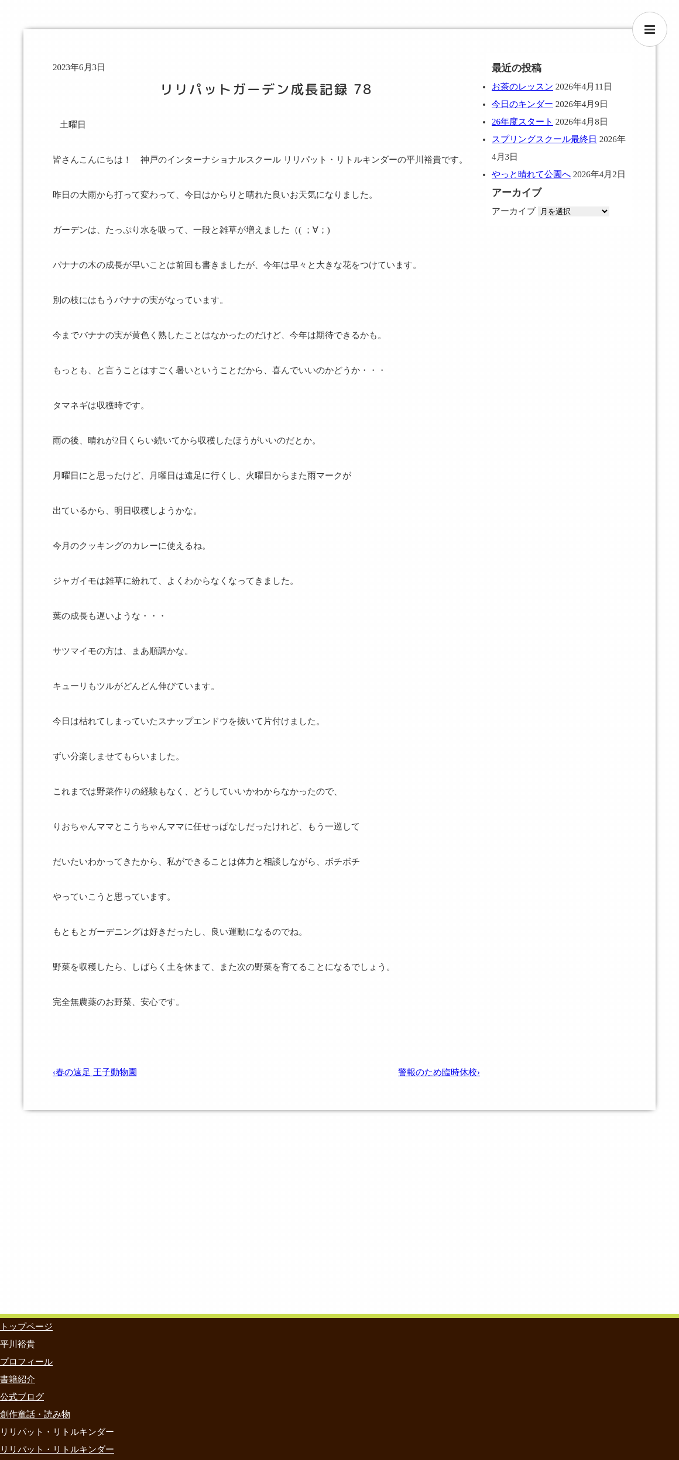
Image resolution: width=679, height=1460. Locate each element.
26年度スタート (522, 121)
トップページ (26, 1326)
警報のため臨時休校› (439, 1072)
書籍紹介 (17, 1379)
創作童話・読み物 (35, 1414)
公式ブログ (22, 1397)
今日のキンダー (522, 104)
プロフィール (26, 1361)
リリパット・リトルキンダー (57, 1449)
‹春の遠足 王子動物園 (95, 1072)
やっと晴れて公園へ (531, 174)
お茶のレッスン (522, 86)
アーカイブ (514, 211)
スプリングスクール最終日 (544, 139)
